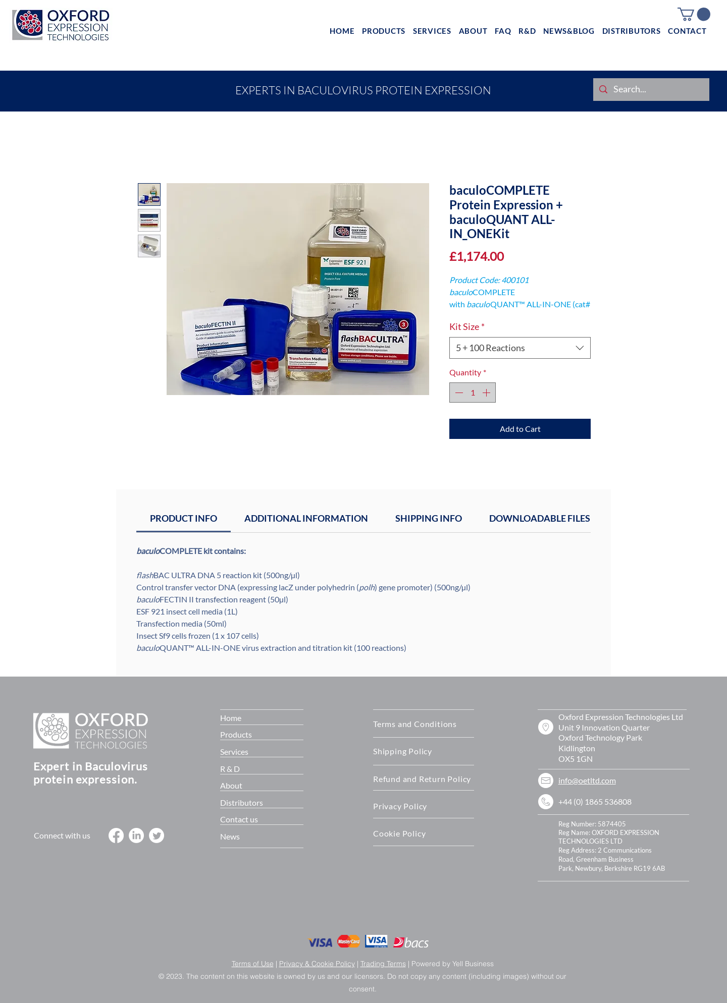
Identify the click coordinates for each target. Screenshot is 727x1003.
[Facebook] (116, 835)
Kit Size (467, 326)
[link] (183, 518)
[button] (694, 14)
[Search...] (650, 89)
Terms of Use (253, 963)
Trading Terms (383, 963)
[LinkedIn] (136, 835)
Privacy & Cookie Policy (317, 963)
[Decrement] (458, 392)
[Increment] (487, 392)
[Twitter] (156, 835)
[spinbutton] (472, 392)
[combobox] (520, 348)
